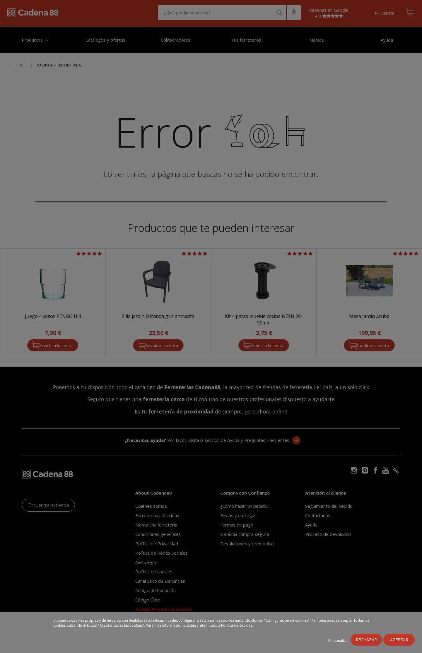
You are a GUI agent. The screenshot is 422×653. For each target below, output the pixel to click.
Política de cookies (236, 625)
